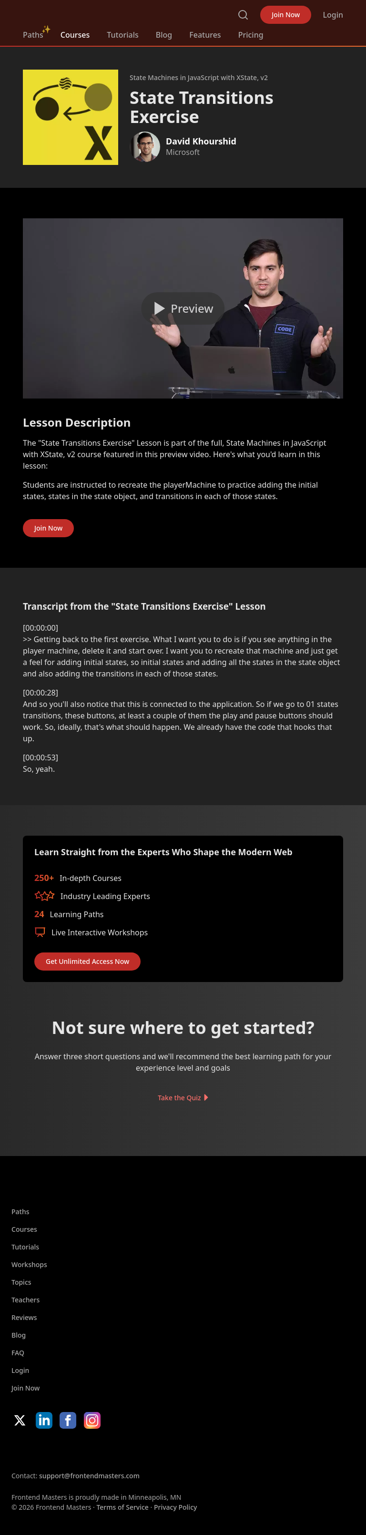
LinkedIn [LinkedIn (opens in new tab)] (44, 1420)
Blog (164, 35)
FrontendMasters (73, 13)
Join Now (286, 14)
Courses (75, 35)
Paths (33, 35)
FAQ (17, 1352)
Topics (21, 1282)
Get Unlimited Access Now (87, 961)
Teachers (25, 1299)
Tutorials (122, 35)
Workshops (29, 1264)
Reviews (24, 1317)
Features (205, 35)
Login (333, 15)
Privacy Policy (175, 1507)
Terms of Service (122, 1507)
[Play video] (183, 308)
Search (243, 14)
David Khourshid (201, 141)
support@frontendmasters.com (89, 1475)
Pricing (251, 35)
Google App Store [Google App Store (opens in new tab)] (108, 1449)
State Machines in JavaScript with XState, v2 (199, 77)
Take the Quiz (179, 1097)
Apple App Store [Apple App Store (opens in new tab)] (40, 1449)
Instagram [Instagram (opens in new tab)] (92, 1420)
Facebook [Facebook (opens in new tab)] (68, 1420)
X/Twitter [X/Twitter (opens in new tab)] (19, 1420)
